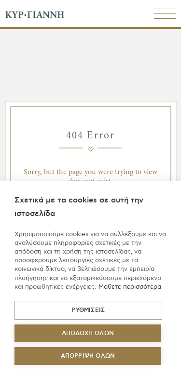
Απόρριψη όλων (88, 356)
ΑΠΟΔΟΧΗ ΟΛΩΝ (88, 333)
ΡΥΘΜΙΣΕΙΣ (88, 310)
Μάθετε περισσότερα (129, 287)
